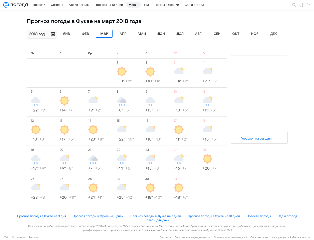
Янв (66, 34)
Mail (6, 237)
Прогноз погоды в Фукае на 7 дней (155, 216)
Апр (123, 34)
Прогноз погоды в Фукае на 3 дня (41, 216)
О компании (18, 237)
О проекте (165, 237)
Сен (217, 34)
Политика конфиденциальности (192, 237)
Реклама (33, 237)
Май (142, 34)
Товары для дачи (157, 220)
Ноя (255, 34)
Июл (179, 34)
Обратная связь (259, 237)
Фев (85, 34)
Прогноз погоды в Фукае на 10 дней (214, 216)
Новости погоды (259, 216)
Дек (273, 34)
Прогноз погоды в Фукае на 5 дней (98, 216)
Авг (198, 34)
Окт (236, 34)
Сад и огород (287, 216)
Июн (160, 34)
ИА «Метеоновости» (299, 237)
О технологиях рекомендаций (230, 237)
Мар (104, 34)
